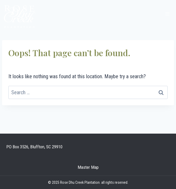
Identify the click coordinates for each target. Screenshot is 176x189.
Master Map (88, 167)
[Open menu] (167, 14)
